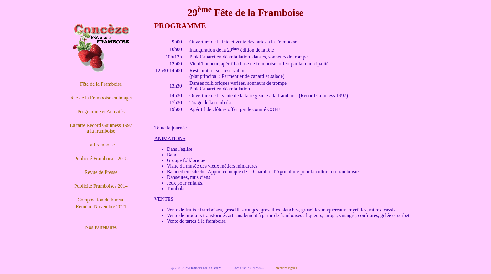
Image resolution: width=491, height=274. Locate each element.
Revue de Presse (101, 172)
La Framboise (101, 144)
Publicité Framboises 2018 (101, 158)
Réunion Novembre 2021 (101, 206)
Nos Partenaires (101, 227)
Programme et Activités (101, 111)
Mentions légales (286, 268)
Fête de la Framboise (101, 84)
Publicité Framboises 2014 (101, 186)
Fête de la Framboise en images (100, 97)
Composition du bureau (100, 199)
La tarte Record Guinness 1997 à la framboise (101, 128)
